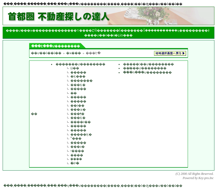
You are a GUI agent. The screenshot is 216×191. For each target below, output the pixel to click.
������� (81, 81)
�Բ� (74, 163)
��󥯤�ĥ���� (123, 30)
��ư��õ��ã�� (46, 53)
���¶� (77, 114)
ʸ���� (77, 151)
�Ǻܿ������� (153, 30)
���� (54, 30)
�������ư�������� (80, 64)
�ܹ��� (76, 159)
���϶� (77, 147)
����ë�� (80, 122)
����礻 (203, 30)
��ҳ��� (180, 30)
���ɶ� (78, 109)
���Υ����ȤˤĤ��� (86, 30)
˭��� (76, 138)
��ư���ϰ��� (27, 30)
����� (78, 72)
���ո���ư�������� (147, 72)
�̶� (73, 93)
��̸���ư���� (138, 68)
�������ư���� (142, 64)
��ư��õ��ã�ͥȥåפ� (108, 35)
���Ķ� (78, 85)
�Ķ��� (78, 76)
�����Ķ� (81, 134)
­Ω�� (74, 68)
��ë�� (77, 105)
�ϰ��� (73, 53)
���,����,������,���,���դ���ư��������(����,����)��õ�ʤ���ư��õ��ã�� (92, 186)
